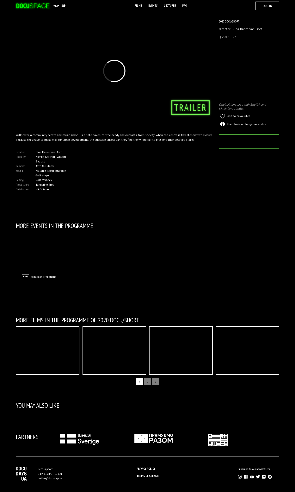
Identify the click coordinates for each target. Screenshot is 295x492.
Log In (267, 6)
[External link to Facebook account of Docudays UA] (246, 477)
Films (138, 5)
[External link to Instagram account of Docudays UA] (240, 477)
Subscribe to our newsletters (254, 469)
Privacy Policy (146, 468)
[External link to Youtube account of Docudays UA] (252, 477)
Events (153, 5)
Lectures (170, 5)
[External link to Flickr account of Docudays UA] (264, 477)
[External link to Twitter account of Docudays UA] (258, 477)
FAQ (184, 5)
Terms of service (148, 476)
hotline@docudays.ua (50, 478)
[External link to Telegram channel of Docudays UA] (270, 477)
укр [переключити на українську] (56, 6)
